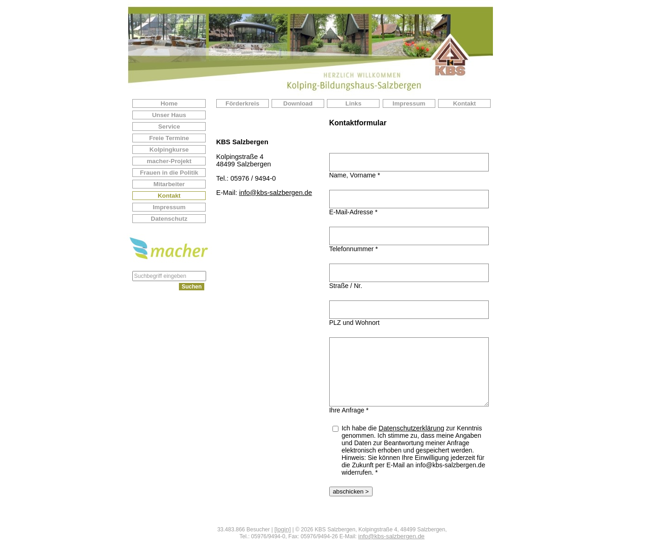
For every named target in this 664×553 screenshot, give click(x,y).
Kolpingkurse (169, 149)
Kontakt (169, 195)
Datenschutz (169, 218)
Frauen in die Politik (169, 172)
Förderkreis (242, 103)
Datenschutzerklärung (412, 428)
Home (169, 103)
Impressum (169, 207)
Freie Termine (169, 138)
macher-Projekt (169, 161)
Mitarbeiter (169, 184)
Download (298, 103)
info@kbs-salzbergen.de (275, 192)
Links (353, 103)
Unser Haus (169, 115)
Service (169, 126)
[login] (282, 529)
